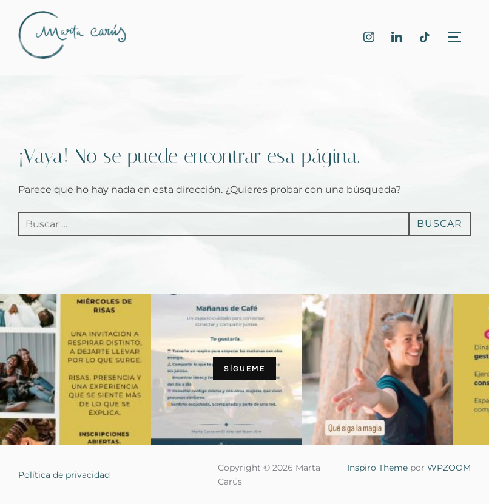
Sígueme (244, 368)
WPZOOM (449, 467)
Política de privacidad (64, 474)
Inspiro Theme (377, 467)
